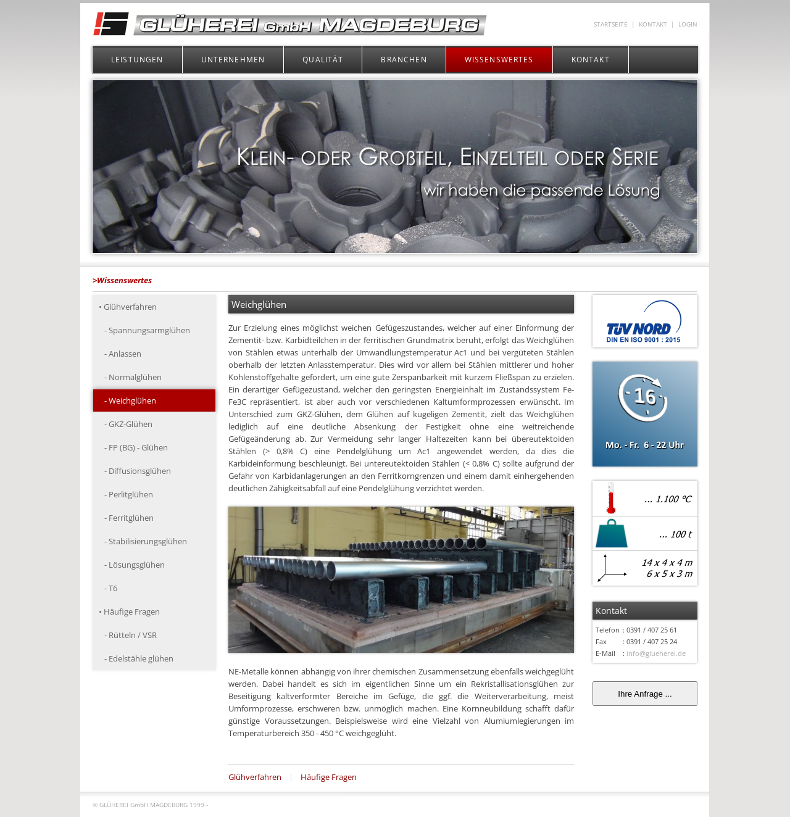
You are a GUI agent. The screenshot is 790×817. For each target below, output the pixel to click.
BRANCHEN (403, 59)
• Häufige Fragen (129, 611)
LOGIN (687, 24)
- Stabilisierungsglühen (143, 541)
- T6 (108, 588)
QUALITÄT (322, 59)
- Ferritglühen (126, 517)
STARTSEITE (611, 24)
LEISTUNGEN (137, 59)
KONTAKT (653, 24)
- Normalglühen (130, 377)
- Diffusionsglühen (135, 470)
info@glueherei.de (656, 653)
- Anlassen (120, 353)
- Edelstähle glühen (136, 658)
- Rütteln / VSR (128, 635)
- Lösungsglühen (132, 564)
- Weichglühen (127, 400)
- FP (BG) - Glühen (133, 447)
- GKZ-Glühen (125, 423)
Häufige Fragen (329, 776)
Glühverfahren (254, 776)
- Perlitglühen (126, 494)
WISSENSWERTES (499, 59)
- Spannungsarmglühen (144, 330)
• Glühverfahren (128, 306)
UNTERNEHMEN (233, 59)
